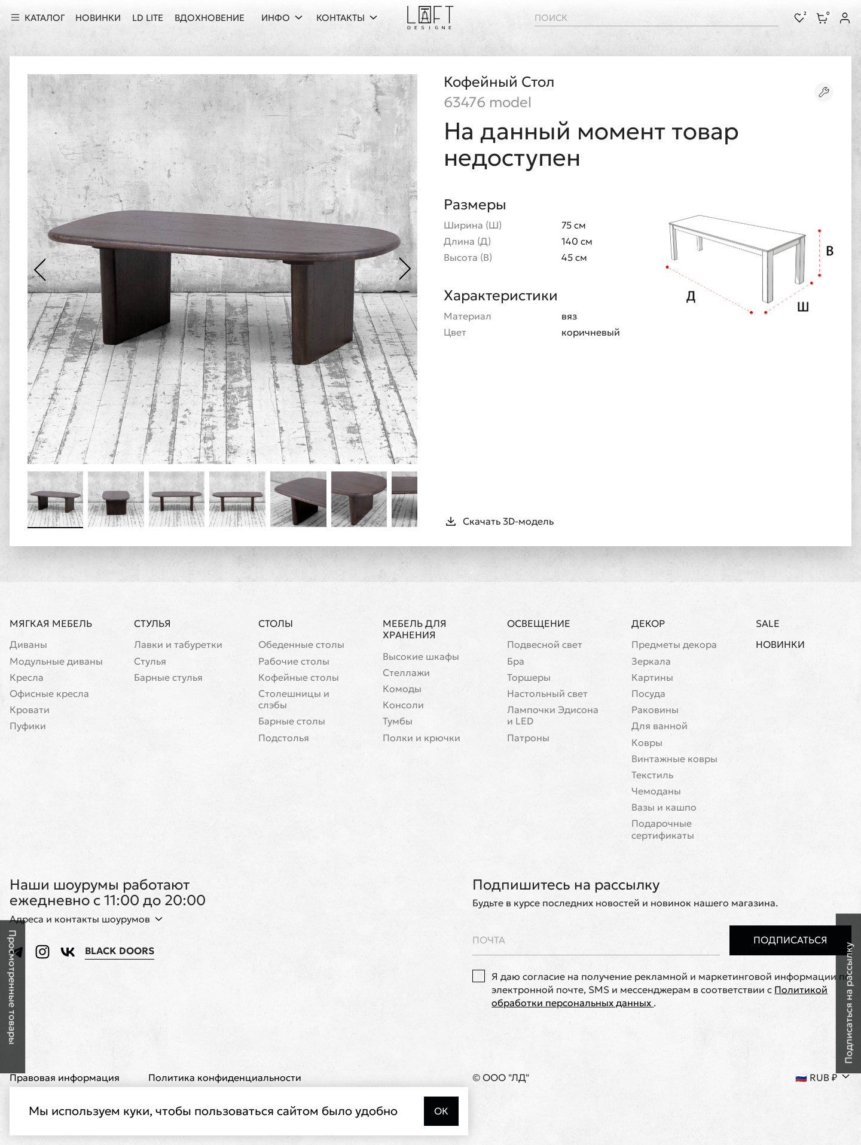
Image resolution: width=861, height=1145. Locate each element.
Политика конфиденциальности (224, 1077)
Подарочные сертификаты (662, 829)
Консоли (403, 705)
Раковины (655, 709)
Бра (515, 661)
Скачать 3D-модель (499, 521)
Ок (441, 1111)
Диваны (28, 645)
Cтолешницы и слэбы (293, 699)
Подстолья (283, 738)
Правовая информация (65, 1077)
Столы (275, 624)
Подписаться (790, 940)
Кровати (30, 709)
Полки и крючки (421, 738)
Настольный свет (547, 693)
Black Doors (119, 951)
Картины (652, 677)
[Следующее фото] (405, 269)
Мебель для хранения (415, 629)
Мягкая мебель (51, 624)
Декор (648, 624)
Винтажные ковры (674, 759)
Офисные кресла (49, 693)
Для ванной (659, 726)
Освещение (538, 624)
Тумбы (398, 721)
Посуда (648, 693)
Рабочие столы (293, 661)
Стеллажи (406, 672)
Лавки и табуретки (178, 645)
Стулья (152, 624)
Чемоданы (656, 791)
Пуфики (28, 726)
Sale (768, 624)
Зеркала (651, 661)
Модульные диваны (56, 661)
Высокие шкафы (421, 656)
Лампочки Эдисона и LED (553, 715)
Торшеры (529, 677)
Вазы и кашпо (664, 808)
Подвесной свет (544, 645)
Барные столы (291, 721)
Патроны (528, 738)
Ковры (646, 742)
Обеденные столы (301, 645)
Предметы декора (674, 645)
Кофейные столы (298, 677)
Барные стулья (168, 677)
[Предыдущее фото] (39, 269)
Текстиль (652, 775)
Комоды (402, 689)
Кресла (27, 677)
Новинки (780, 645)
